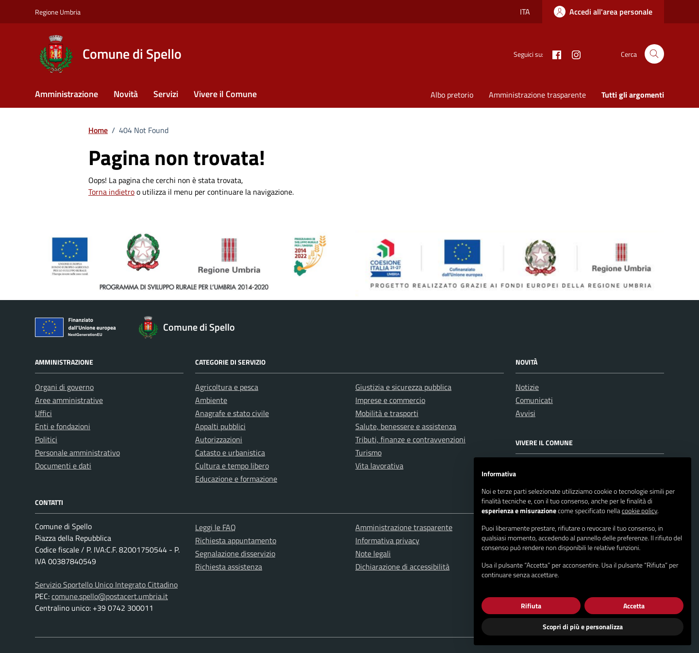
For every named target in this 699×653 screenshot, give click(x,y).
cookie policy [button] (639, 510)
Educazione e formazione (236, 479)
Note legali (373, 553)
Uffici (43, 413)
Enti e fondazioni (62, 426)
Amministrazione (66, 93)
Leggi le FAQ (215, 527)
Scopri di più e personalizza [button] (583, 626)
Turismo (368, 452)
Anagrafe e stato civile (232, 413)
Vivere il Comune (225, 93)
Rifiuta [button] (531, 606)
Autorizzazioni (218, 439)
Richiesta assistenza (228, 566)
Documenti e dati (63, 465)
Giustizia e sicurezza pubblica (403, 387)
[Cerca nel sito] (654, 54)
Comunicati (534, 400)
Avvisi (525, 413)
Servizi (165, 93)
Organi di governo (64, 387)
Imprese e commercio (390, 400)
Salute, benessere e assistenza (405, 426)
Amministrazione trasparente (537, 94)
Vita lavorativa (379, 465)
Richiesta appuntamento (235, 540)
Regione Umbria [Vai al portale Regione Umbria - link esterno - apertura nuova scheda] (58, 12)
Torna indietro (111, 192)
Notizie (527, 387)
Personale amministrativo (77, 452)
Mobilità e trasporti (386, 413)
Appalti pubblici (220, 426)
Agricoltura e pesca (226, 387)
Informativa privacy (387, 540)
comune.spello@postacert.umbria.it (109, 596)
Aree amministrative (69, 400)
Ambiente (211, 400)
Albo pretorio (452, 94)
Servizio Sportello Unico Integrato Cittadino (106, 584)
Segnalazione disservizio (235, 553)
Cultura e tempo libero (232, 465)
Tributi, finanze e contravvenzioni (410, 439)
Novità (126, 93)
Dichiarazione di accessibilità (402, 566)
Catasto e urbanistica (230, 452)
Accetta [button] (634, 606)
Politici (46, 439)
